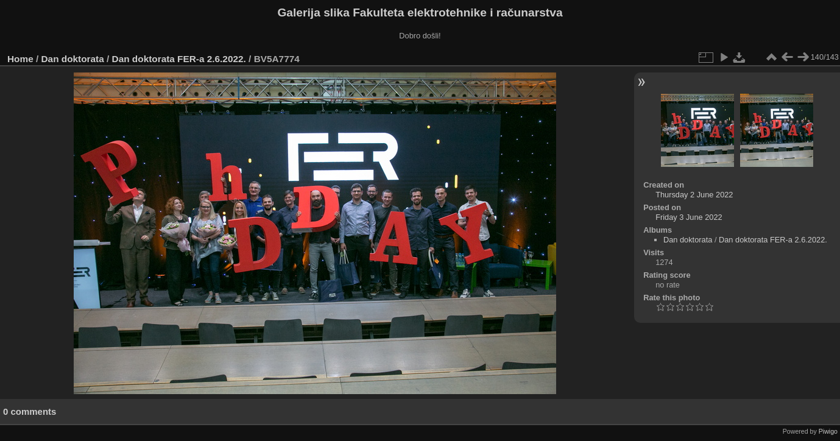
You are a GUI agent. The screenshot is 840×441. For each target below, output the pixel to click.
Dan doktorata (72, 59)
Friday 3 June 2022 (688, 217)
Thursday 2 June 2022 (694, 194)
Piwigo (828, 431)
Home (20, 59)
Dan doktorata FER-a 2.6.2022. (179, 59)
